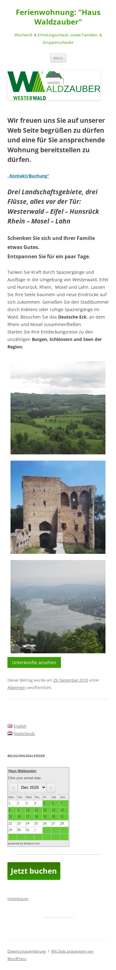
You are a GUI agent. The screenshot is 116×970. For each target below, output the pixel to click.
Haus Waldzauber (22, 771)
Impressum (17, 898)
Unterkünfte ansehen (34, 662)
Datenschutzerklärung (26, 951)
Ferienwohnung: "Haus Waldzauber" (58, 17)
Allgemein (16, 687)
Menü (58, 58)
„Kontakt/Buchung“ (28, 176)
